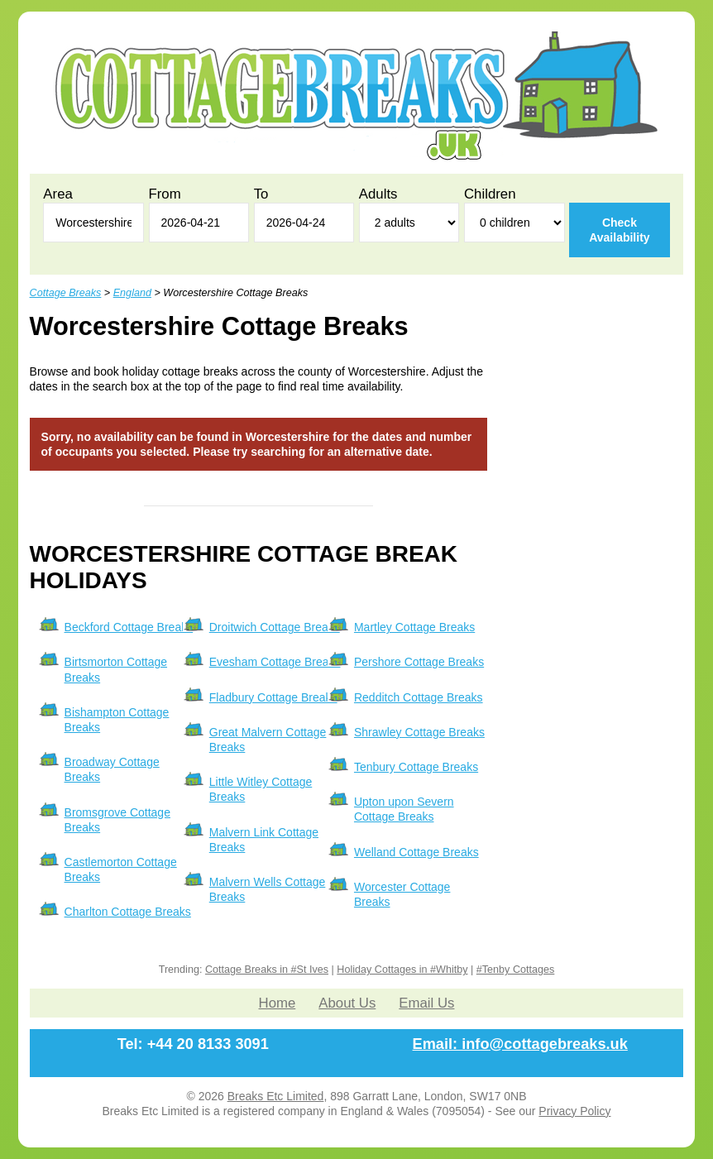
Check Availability (619, 230)
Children (490, 194)
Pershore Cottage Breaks (419, 661)
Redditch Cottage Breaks (418, 697)
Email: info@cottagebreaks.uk (520, 1044)
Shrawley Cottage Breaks (419, 732)
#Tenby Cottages (515, 969)
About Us (347, 1003)
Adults (378, 194)
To (261, 194)
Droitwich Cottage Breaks (274, 627)
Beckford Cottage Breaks (129, 627)
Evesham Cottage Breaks (275, 661)
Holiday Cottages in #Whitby (402, 969)
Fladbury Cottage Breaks (273, 697)
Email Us (426, 1003)
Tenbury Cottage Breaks (416, 766)
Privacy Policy (574, 1111)
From (165, 194)
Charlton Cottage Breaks (128, 911)
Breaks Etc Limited (275, 1096)
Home (277, 1003)
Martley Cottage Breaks (414, 627)
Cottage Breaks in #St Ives (266, 969)
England (132, 293)
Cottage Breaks (66, 293)
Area (57, 194)
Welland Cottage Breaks (416, 852)
